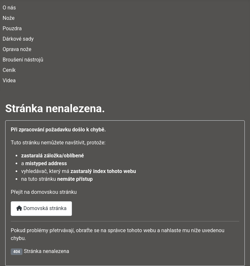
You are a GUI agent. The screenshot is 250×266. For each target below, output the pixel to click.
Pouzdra (12, 28)
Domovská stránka (41, 208)
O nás (9, 8)
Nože (9, 18)
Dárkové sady (18, 39)
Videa (9, 80)
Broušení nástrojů (23, 60)
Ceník (9, 70)
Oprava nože (17, 49)
